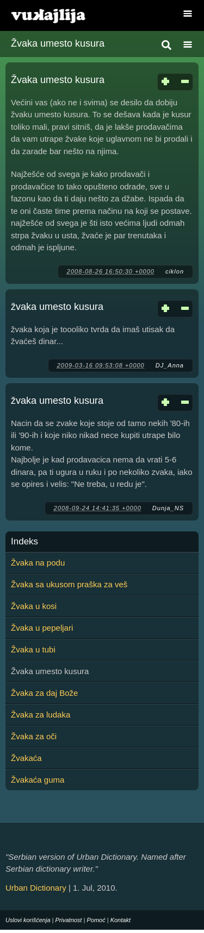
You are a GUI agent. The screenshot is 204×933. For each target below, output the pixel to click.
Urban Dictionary (35, 887)
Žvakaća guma (37, 779)
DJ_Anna (170, 365)
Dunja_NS (168, 508)
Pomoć (95, 920)
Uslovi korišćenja (28, 920)
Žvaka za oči (34, 736)
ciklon (174, 271)
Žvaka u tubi (33, 649)
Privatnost (68, 920)
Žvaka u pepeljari (42, 627)
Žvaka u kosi (34, 606)
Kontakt (120, 920)
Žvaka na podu (38, 562)
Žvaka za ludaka (40, 714)
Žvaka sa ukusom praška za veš (69, 584)
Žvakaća (26, 758)
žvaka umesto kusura (57, 306)
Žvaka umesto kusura (57, 79)
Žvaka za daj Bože (44, 692)
